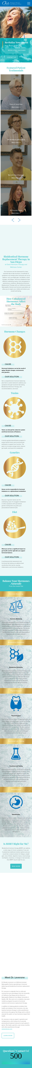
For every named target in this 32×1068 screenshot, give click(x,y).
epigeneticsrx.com (7, 1029)
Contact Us (11, 57)
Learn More (7, 1035)
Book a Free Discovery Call (17, 51)
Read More (16, 866)
